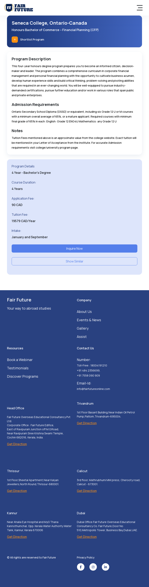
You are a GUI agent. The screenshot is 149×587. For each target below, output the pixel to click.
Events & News (89, 320)
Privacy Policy (85, 557)
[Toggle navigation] (139, 8)
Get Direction (17, 444)
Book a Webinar (20, 359)
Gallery (83, 328)
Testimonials (18, 368)
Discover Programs (22, 376)
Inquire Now (74, 248)
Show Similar (74, 261)
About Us (84, 311)
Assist (82, 336)
